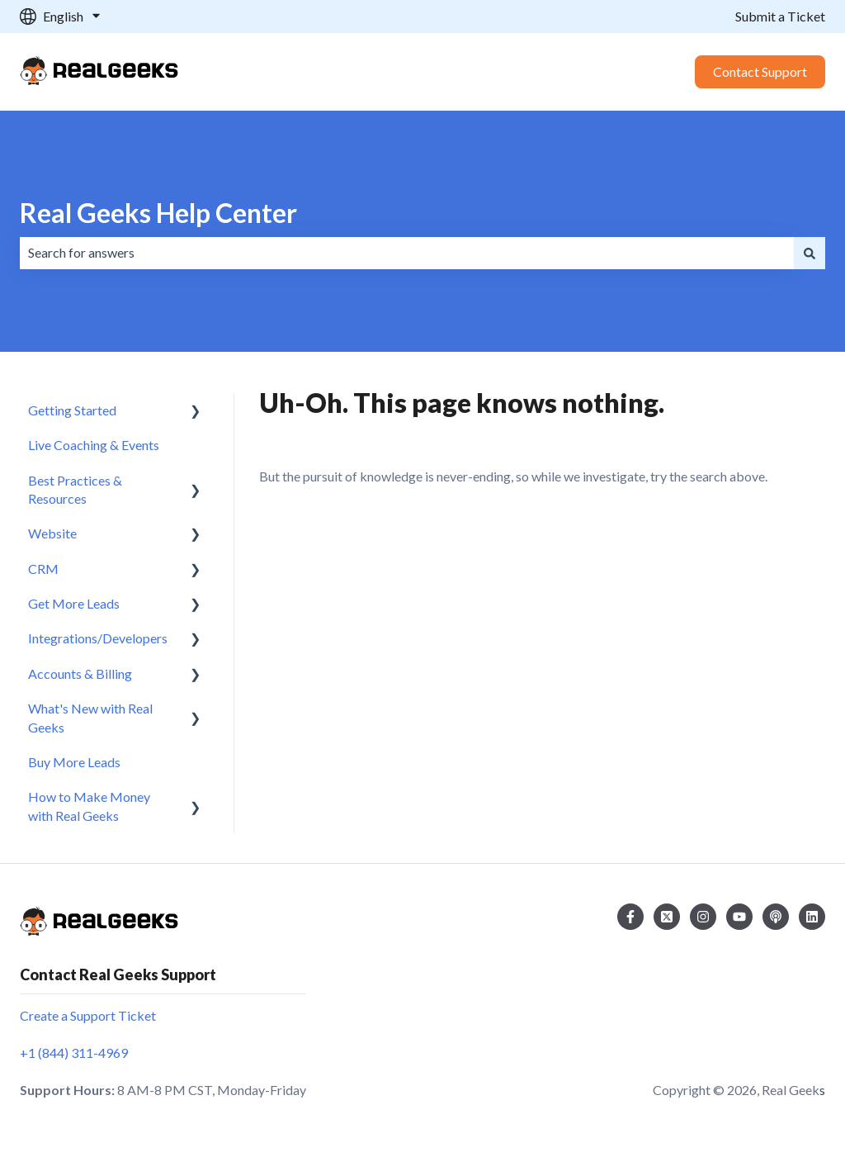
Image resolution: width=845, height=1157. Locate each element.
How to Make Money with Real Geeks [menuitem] (89, 806)
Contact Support (760, 71)
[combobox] (407, 252)
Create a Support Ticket (88, 1015)
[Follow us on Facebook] (630, 916)
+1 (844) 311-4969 (74, 1052)
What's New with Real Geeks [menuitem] (90, 717)
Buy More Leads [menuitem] (74, 762)
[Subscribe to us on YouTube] (739, 916)
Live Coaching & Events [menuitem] (93, 445)
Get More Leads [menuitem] (74, 603)
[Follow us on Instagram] (703, 916)
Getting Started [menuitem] (72, 410)
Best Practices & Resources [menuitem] (75, 489)
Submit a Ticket (780, 16)
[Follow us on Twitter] (667, 916)
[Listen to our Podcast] (775, 916)
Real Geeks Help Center (158, 213)
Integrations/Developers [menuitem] (98, 638)
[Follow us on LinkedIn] (812, 916)
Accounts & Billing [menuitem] (80, 673)
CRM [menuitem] (43, 568)
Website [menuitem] (52, 533)
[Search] (809, 252)
